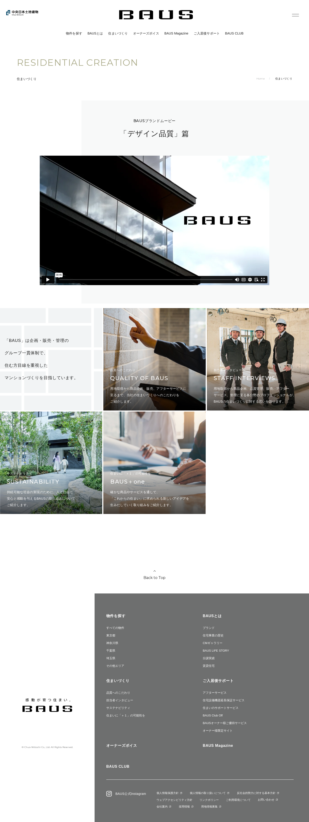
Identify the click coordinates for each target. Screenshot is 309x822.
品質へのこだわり (118, 692)
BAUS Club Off (212, 715)
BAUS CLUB (234, 33)
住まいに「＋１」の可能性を (125, 715)
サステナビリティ (118, 708)
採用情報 (184, 806)
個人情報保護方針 (168, 793)
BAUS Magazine (176, 33)
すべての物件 (115, 628)
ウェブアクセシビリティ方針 (174, 800)
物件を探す (74, 33)
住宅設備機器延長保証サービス (223, 700)
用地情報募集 (209, 806)
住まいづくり (118, 33)
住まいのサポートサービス (221, 708)
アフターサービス (215, 692)
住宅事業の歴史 (213, 635)
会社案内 (162, 806)
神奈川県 (112, 643)
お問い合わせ (266, 799)
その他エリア (115, 665)
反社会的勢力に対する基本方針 (256, 793)
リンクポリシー (209, 800)
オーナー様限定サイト (218, 730)
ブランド (209, 628)
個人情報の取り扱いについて (208, 793)
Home (260, 78)
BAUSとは (95, 33)
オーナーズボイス (146, 33)
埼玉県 (110, 658)
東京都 (110, 635)
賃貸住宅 (209, 665)
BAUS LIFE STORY (216, 650)
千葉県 (110, 650)
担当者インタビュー (119, 700)
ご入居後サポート (207, 33)
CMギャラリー (212, 643)
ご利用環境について (238, 800)
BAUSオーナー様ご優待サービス (225, 723)
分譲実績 (209, 658)
